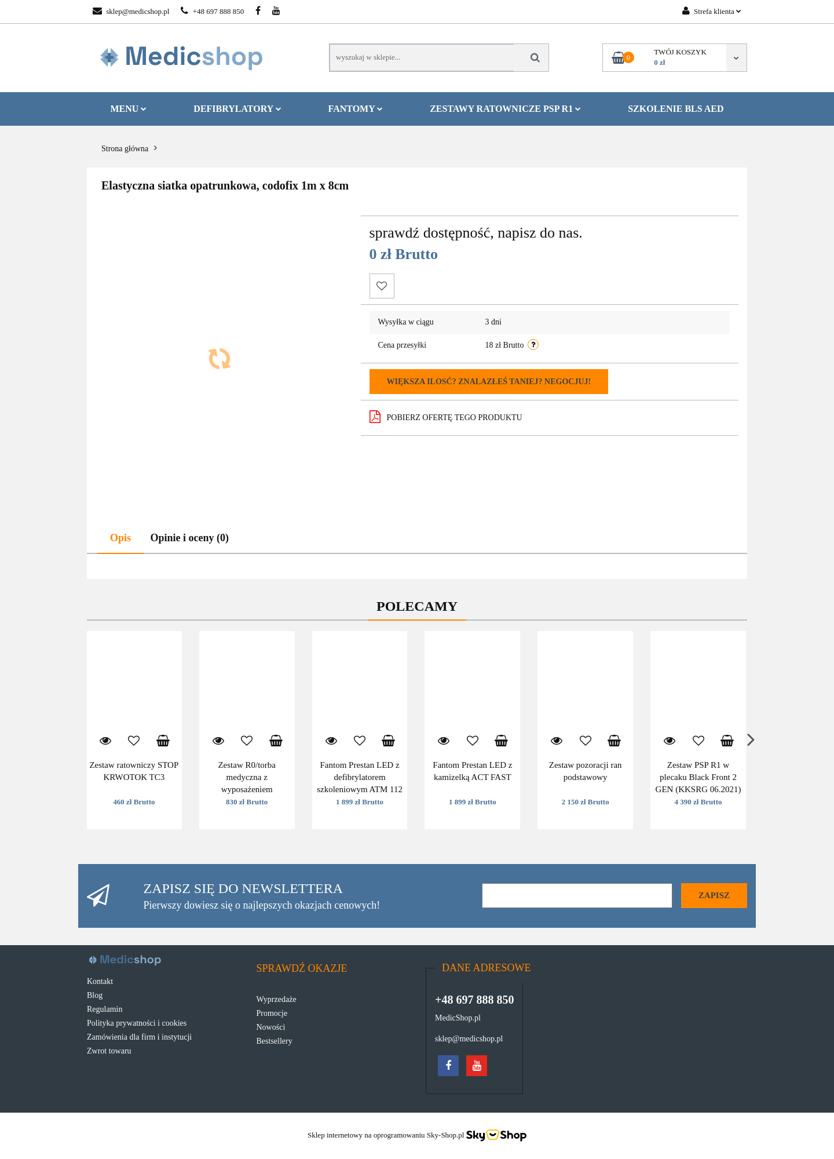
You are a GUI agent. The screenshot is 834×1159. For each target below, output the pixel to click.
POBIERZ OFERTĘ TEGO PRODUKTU (446, 416)
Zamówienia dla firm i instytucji (139, 1037)
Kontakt (100, 981)
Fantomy (355, 109)
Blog (95, 995)
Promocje (272, 1013)
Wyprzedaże (277, 999)
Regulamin (104, 1009)
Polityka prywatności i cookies (136, 1023)
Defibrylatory (237, 109)
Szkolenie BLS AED (675, 109)
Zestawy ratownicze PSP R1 (505, 109)
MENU (128, 109)
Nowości (271, 1027)
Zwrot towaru (109, 1051)
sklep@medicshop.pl (131, 11)
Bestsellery (274, 1041)
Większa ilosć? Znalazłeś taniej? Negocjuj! (489, 381)
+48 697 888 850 (212, 11)
